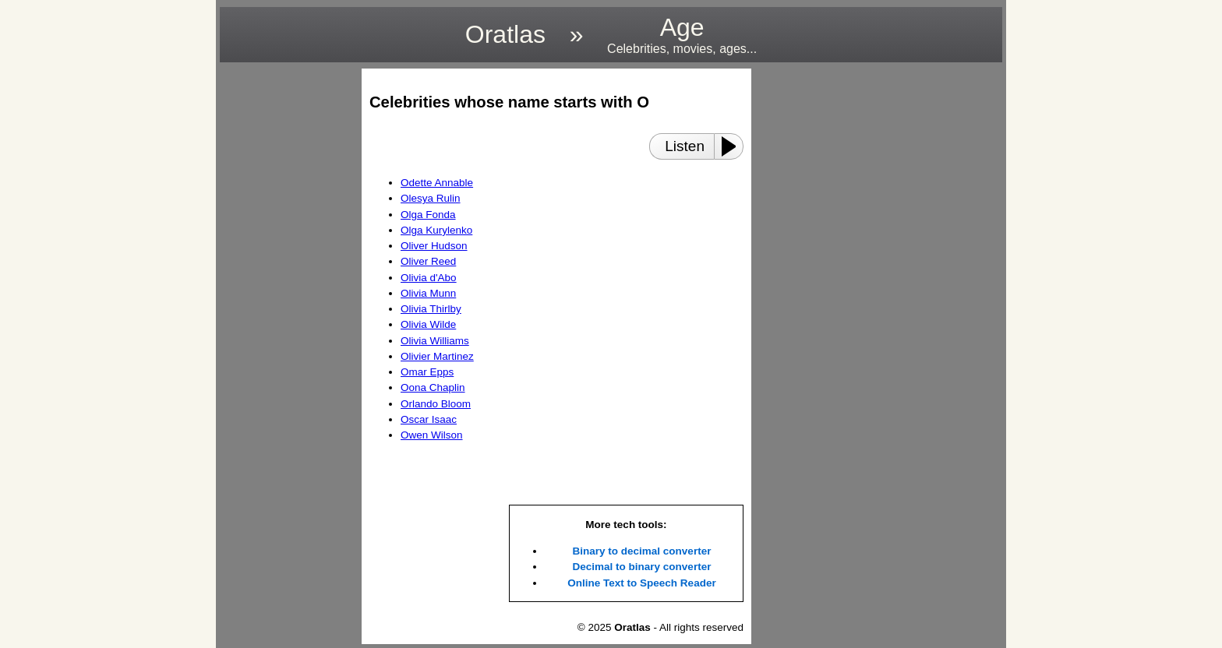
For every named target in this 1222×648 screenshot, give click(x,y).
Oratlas (505, 34)
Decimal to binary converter (642, 566)
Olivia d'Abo (429, 278)
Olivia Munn (428, 293)
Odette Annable (437, 182)
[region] (286, 302)
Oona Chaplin (433, 387)
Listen (685, 146)
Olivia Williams (435, 341)
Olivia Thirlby (431, 309)
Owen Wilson (432, 435)
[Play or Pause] (733, 146)
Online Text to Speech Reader (641, 583)
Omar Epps (427, 372)
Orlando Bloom (436, 404)
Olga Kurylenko (436, 230)
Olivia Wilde (428, 324)
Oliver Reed (428, 261)
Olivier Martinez (437, 356)
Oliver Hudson (434, 246)
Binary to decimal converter (642, 551)
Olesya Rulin (431, 198)
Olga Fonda (428, 214)
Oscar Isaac (429, 419)
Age (682, 34)
